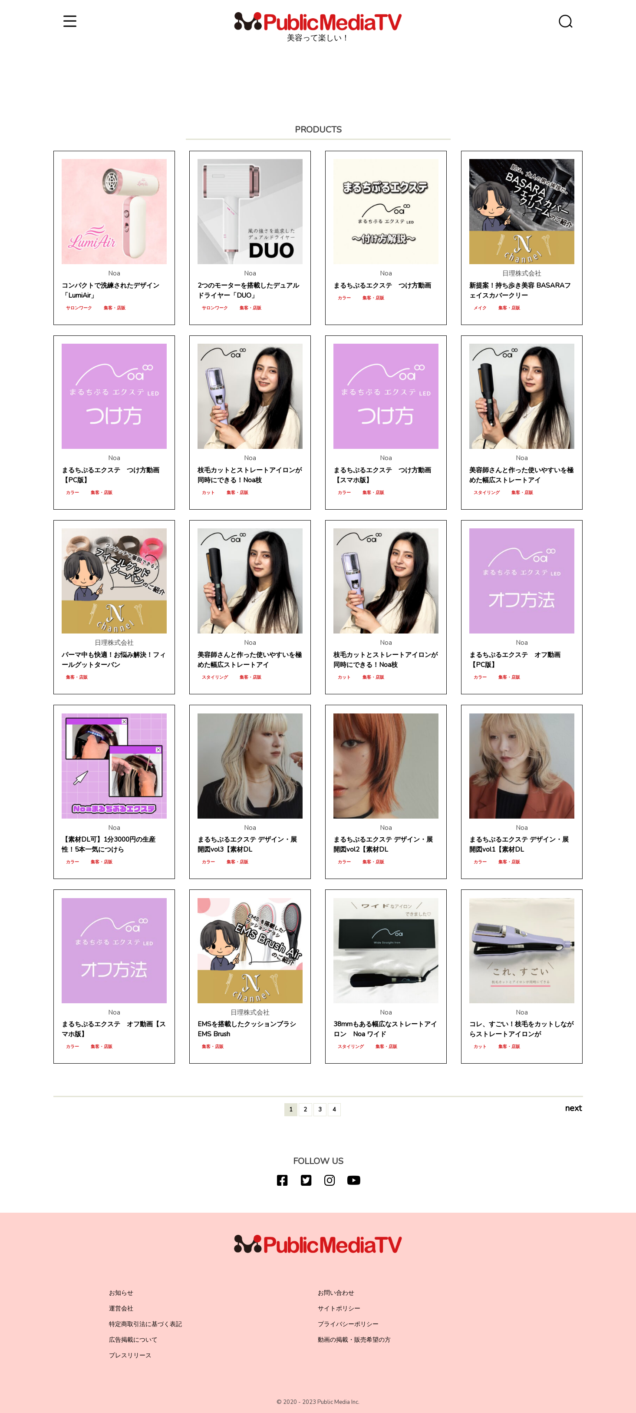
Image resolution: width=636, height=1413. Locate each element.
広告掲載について (133, 1340)
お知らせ (121, 1293)
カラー (344, 298)
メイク (480, 308)
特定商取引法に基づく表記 (145, 1324)
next (573, 1109)
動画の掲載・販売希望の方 (354, 1340)
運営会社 (121, 1308)
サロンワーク (79, 308)
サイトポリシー (339, 1308)
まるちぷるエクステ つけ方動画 (382, 285)
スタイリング (487, 493)
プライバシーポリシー (348, 1324)
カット (208, 493)
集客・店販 (114, 308)
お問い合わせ (336, 1293)
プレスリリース (130, 1355)
